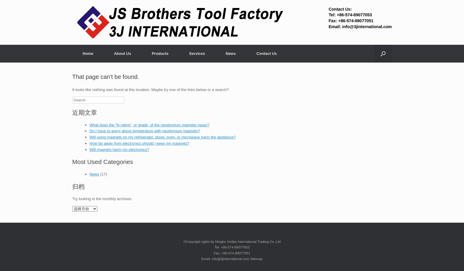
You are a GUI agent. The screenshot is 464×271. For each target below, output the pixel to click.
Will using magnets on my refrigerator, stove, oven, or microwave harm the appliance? (163, 137)
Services (197, 53)
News (231, 53)
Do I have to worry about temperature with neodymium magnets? (145, 131)
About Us (122, 53)
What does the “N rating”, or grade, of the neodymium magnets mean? (150, 125)
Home (88, 53)
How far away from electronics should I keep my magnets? (139, 143)
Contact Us (267, 53)
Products (160, 53)
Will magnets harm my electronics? (119, 149)
